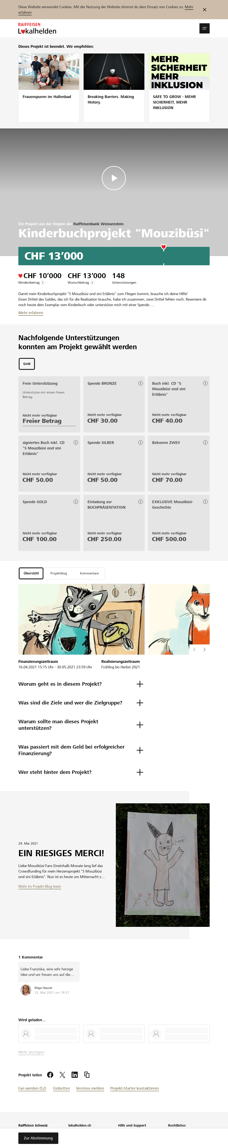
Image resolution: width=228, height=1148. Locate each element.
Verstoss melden (90, 1090)
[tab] (27, 364)
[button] (204, 28)
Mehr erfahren (30, 313)
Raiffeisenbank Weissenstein (98, 224)
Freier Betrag (42, 421)
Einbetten (61, 1090)
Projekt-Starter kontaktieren (134, 1090)
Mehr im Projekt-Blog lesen (39, 888)
